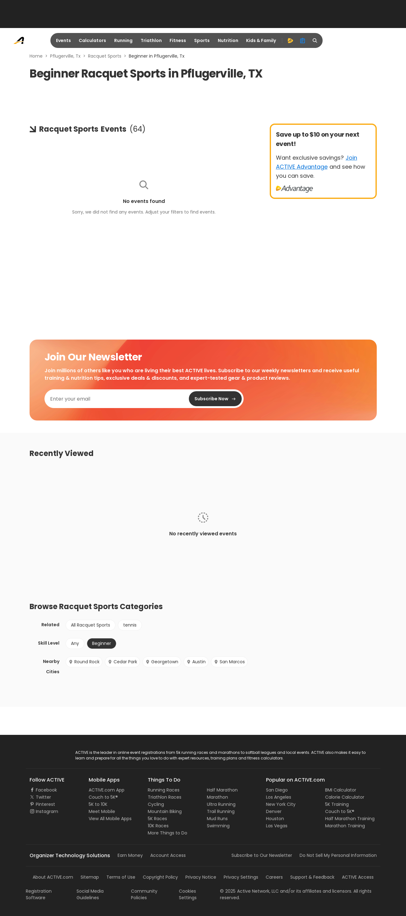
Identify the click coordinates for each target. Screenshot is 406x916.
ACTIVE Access (358, 877)
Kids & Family (261, 40)
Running (123, 40)
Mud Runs (217, 818)
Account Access (168, 855)
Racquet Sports (104, 56)
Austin (196, 662)
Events (63, 40)
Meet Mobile (102, 811)
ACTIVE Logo (43, 753)
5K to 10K (98, 804)
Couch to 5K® (103, 797)
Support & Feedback (312, 877)
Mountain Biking (165, 811)
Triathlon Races (164, 797)
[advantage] (290, 40)
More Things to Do (167, 833)
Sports (202, 40)
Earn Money (130, 855)
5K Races (157, 818)
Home (36, 56)
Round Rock (84, 662)
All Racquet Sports (90, 625)
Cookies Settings (188, 894)
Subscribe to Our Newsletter (261, 855)
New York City (281, 804)
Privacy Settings (241, 877)
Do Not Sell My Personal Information (338, 855)
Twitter (43, 797)
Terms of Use (120, 877)
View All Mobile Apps (110, 818)
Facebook (46, 790)
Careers (274, 877)
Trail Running (221, 811)
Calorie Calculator (344, 797)
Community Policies (144, 894)
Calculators (92, 40)
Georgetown (161, 662)
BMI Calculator (340, 790)
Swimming (218, 826)
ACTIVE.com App (106, 790)
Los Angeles (278, 797)
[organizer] (302, 40)
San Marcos (229, 662)
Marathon (217, 797)
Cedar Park (122, 662)
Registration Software (39, 894)
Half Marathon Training (350, 818)
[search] (315, 40)
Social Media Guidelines (90, 894)
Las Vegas (276, 826)
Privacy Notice (200, 877)
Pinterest (45, 804)
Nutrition (228, 40)
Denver (274, 811)
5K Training (337, 804)
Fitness (178, 40)
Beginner (101, 643)
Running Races (164, 790)
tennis (130, 625)
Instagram (47, 811)
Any (75, 643)
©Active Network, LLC (249, 891)
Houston (275, 818)
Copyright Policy (160, 877)
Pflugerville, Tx (65, 56)
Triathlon (151, 40)
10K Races (158, 826)
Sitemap (90, 877)
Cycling (156, 804)
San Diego (277, 790)
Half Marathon (222, 790)
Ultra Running (221, 804)
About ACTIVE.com (53, 877)
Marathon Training (345, 826)
